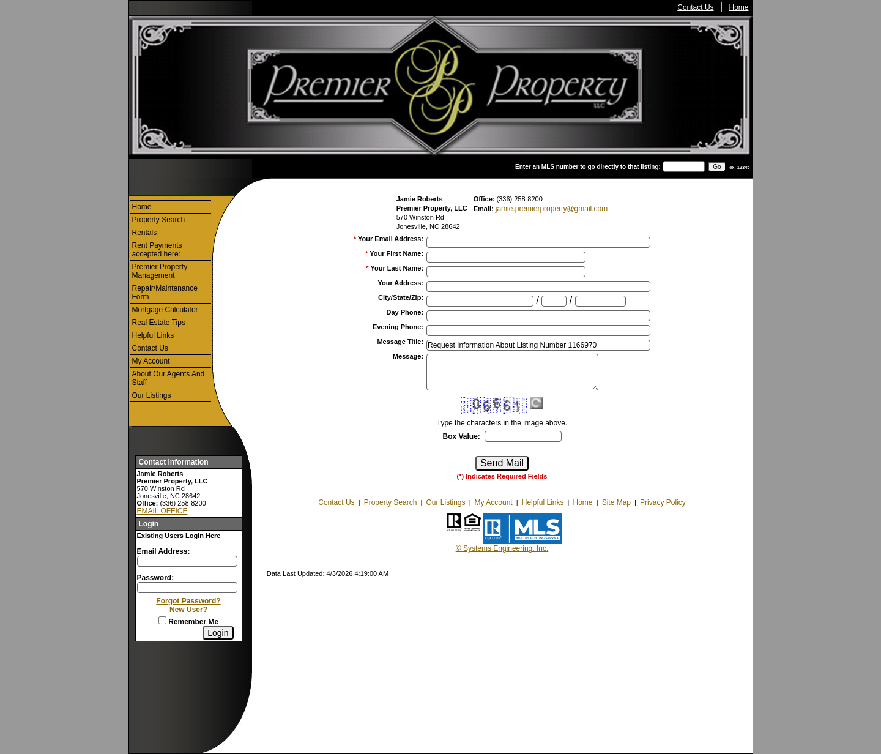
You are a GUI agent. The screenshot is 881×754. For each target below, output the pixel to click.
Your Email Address (390, 238)
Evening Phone (398, 326)
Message (408, 356)
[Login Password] (187, 587)
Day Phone (405, 312)
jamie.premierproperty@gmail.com (552, 208)
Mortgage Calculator (165, 309)
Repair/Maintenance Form (165, 292)
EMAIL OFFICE (162, 511)
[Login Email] (187, 561)
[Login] (218, 633)
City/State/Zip (400, 297)
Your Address (400, 282)
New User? (188, 609)
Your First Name (396, 253)
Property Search (158, 219)
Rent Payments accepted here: (157, 249)
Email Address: (163, 551)
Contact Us (695, 7)
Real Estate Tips (158, 322)
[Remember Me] (162, 620)
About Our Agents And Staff (168, 378)
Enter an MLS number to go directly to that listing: (588, 166)
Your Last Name (396, 268)
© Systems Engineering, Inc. (502, 548)
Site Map (616, 502)
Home (739, 7)
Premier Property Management (160, 271)
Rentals (144, 232)
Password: (155, 577)
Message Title (400, 341)
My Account (151, 361)
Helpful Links (153, 335)
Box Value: (461, 436)
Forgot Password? (188, 601)
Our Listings (151, 395)
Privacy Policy (663, 502)
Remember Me (188, 622)
